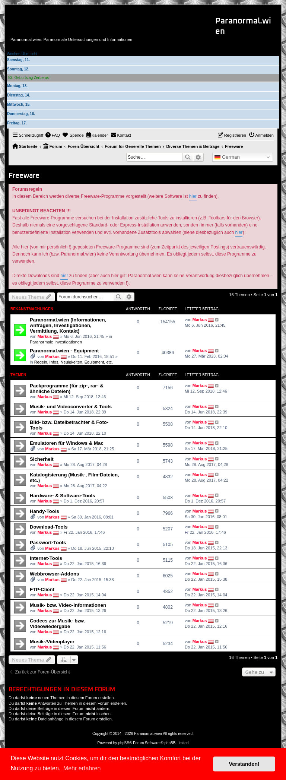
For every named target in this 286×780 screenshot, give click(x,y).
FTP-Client (42, 589)
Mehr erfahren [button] (82, 768)
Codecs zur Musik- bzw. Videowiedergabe (57, 623)
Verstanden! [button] (244, 764)
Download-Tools (49, 527)
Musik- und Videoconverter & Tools (71, 406)
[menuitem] (52, 135)
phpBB (123, 743)
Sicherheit (42, 459)
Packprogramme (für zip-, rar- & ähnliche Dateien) (67, 388)
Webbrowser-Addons (54, 574)
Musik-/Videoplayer (52, 641)
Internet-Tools (46, 558)
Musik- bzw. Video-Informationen (68, 605)
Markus (45, 336)
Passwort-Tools (48, 542)
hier (193, 196)
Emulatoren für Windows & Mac (67, 443)
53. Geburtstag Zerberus (28, 78)
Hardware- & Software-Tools (62, 495)
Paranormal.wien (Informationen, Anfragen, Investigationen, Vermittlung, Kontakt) (68, 325)
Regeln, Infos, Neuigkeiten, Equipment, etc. (73, 362)
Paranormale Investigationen (56, 342)
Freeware (24, 175)
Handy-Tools (44, 511)
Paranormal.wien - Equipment (64, 350)
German (227, 157)
